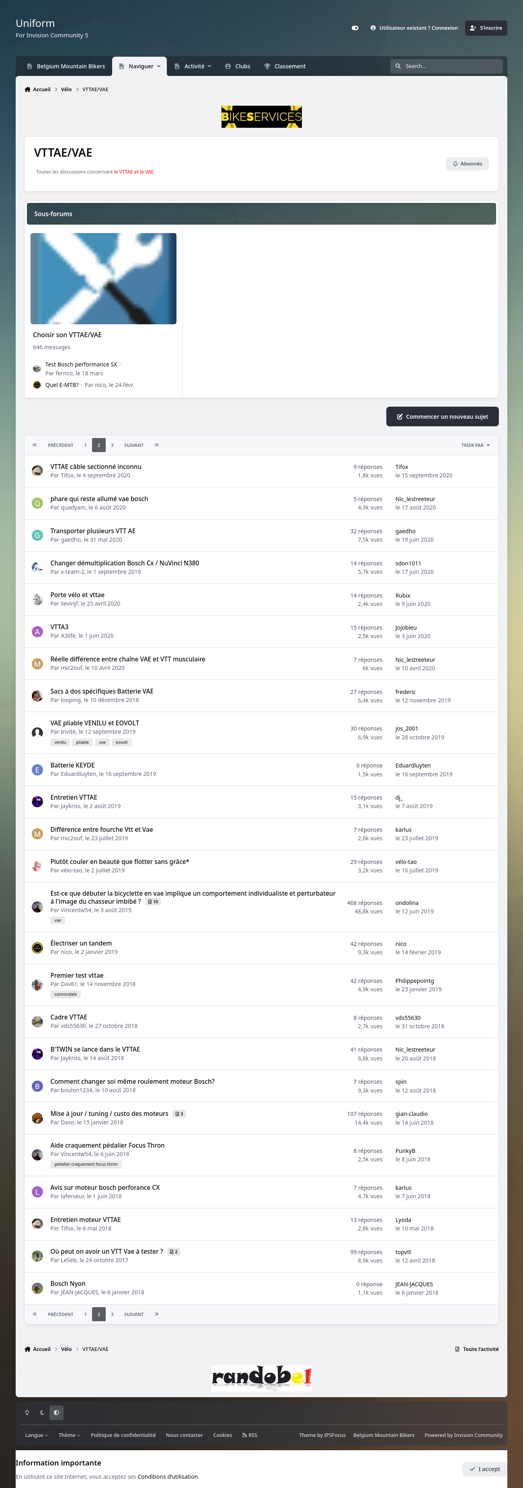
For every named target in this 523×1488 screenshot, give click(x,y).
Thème (70, 1435)
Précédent (60, 445)
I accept (485, 1469)
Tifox (67, 475)
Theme (307, 1435)
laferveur (72, 1195)
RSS (250, 1435)
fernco (64, 373)
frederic (406, 691)
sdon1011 (408, 563)
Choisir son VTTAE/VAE (67, 335)
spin (401, 1081)
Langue (37, 1435)
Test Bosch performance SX (81, 364)
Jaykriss (70, 806)
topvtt (403, 1252)
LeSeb (68, 1260)
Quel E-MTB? (62, 385)
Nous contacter (184, 1435)
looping (71, 700)
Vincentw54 (76, 910)
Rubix (403, 595)
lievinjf (69, 603)
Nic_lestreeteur (415, 499)
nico (100, 385)
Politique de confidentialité (123, 1435)
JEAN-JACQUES (79, 1292)
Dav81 (69, 983)
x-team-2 (72, 571)
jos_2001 (407, 728)
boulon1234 (76, 1090)
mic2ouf (71, 667)
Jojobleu (406, 627)
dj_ (399, 797)
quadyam (73, 507)
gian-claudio (412, 1114)
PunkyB (406, 1150)
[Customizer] (355, 28)
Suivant (134, 445)
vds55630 (73, 1026)
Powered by (463, 1435)
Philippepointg (415, 980)
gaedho (71, 539)
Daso (67, 1122)
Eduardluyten (78, 774)
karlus (404, 829)
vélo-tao (71, 870)
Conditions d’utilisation (167, 1476)
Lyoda (403, 1220)
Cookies (222, 1435)
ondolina (407, 903)
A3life (68, 635)
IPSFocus (335, 1435)
